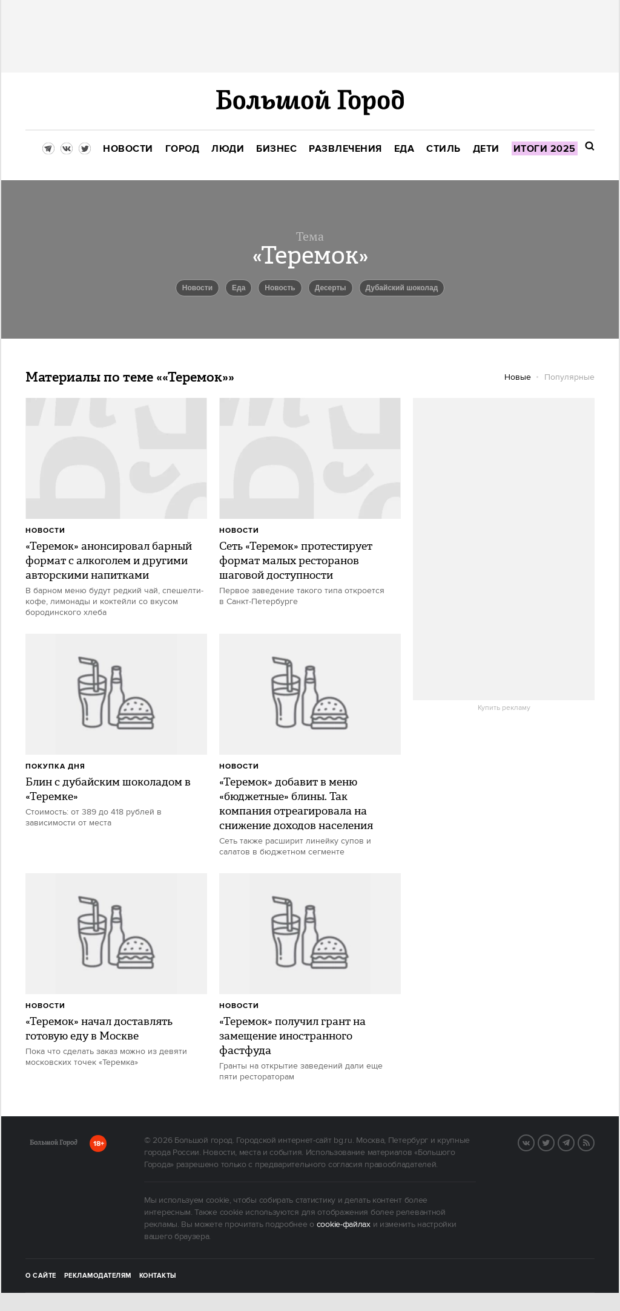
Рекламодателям (97, 1276)
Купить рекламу (504, 708)
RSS (594, 1141)
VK (534, 1141)
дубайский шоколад (402, 288)
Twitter (554, 1141)
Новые (517, 377)
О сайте (40, 1276)
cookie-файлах (344, 1224)
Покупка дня (55, 766)
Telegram (574, 1141)
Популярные (569, 377)
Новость (280, 288)
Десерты (330, 288)
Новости (45, 530)
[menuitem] (128, 149)
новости (197, 288)
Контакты (158, 1276)
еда (238, 288)
